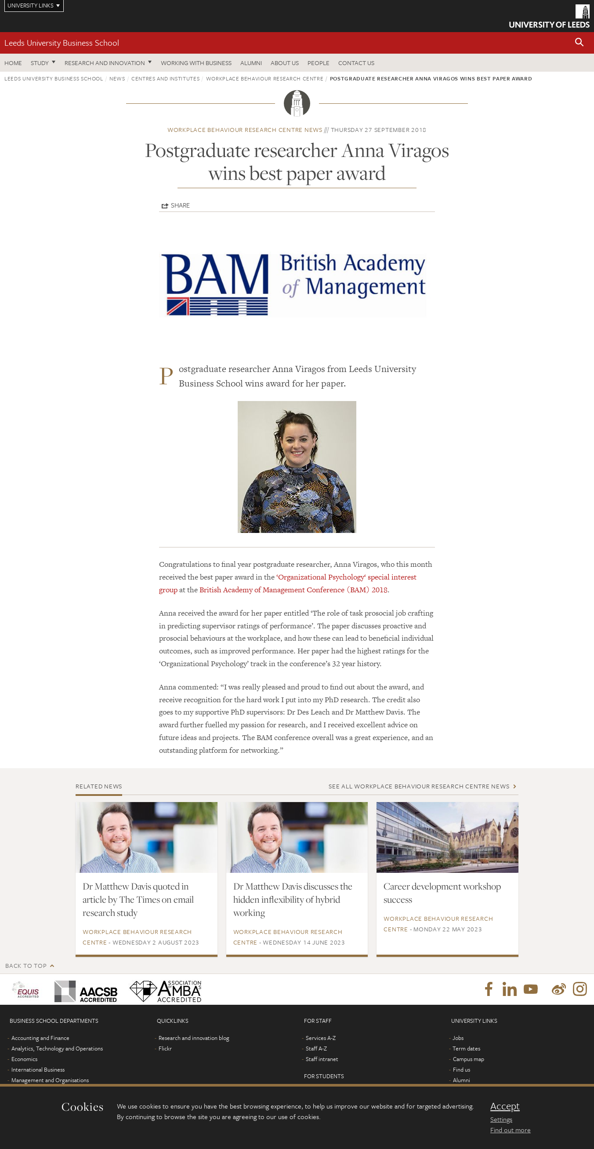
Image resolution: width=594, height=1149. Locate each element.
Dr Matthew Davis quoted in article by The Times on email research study (138, 899)
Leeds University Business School (61, 42)
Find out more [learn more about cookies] (510, 1129)
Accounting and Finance (40, 1037)
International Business (38, 1069)
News (117, 78)
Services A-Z (321, 1037)
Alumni (251, 62)
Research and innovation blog (194, 1037)
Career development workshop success (442, 892)
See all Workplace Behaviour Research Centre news (419, 786)
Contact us (356, 62)
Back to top (26, 965)
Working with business (196, 62)
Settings (501, 1119)
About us (285, 62)
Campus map (468, 1058)
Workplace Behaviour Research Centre (265, 78)
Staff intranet (322, 1058)
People (319, 62)
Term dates (466, 1048)
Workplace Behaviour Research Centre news (244, 129)
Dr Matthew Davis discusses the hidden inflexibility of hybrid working (292, 899)
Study (40, 62)
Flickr (165, 1048)
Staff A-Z (316, 1048)
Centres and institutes (165, 78)
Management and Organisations (50, 1080)
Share (180, 205)
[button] (579, 43)
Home (13, 62)
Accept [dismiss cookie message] (505, 1106)
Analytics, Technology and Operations (57, 1048)
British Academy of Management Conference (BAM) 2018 (293, 589)
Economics (24, 1058)
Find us (461, 1069)
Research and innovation (105, 62)
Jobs (458, 1037)
